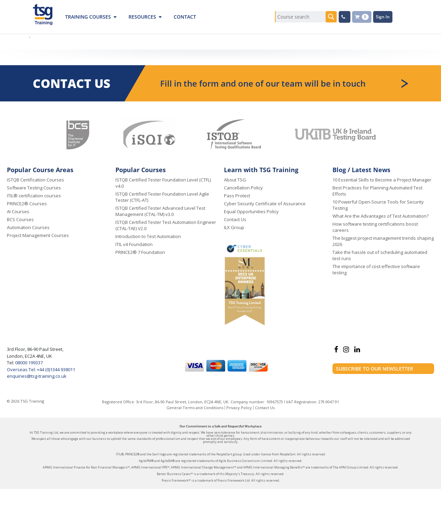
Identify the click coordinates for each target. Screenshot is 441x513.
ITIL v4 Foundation (134, 244)
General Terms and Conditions (194, 407)
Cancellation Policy (243, 188)
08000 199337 (28, 362)
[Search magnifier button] (331, 16)
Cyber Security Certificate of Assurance (265, 203)
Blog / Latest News (361, 170)
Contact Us (235, 219)
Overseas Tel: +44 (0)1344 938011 (41, 369)
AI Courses (18, 211)
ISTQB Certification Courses (35, 180)
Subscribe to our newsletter (374, 368)
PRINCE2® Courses (27, 203)
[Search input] (300, 16)
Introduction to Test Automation (148, 236)
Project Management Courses (38, 235)
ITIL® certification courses (34, 196)
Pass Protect (237, 196)
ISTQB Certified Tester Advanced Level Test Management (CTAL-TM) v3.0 (160, 211)
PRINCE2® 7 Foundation (140, 252)
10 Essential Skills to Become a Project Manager (381, 180)
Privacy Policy (239, 407)
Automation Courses (28, 227)
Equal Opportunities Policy (251, 211)
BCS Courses (20, 219)
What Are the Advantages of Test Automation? (380, 216)
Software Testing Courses (34, 188)
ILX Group (234, 227)
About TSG (235, 180)
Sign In (383, 17)
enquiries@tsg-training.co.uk (36, 376)
